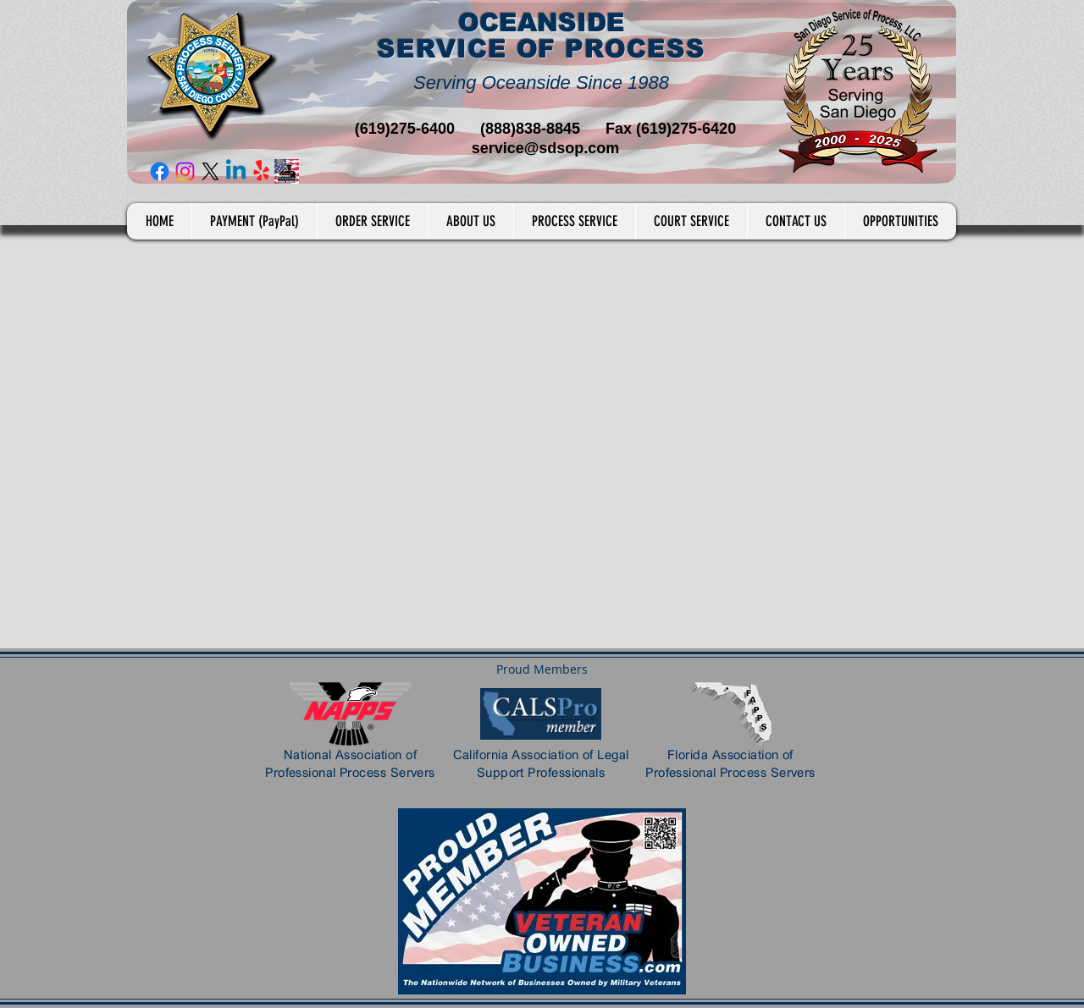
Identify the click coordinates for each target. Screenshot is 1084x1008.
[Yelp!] (261, 171)
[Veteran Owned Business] (286, 171)
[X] (210, 171)
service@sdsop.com (546, 148)
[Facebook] (159, 171)
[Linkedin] (236, 171)
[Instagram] (185, 171)
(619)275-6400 (405, 128)
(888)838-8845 (530, 128)
